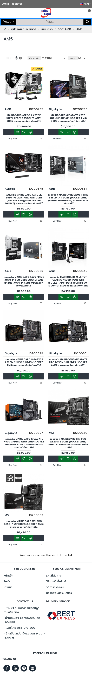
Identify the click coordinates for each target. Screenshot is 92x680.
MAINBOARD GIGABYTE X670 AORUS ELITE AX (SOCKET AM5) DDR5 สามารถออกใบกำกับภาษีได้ (68, 118)
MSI (51, 433)
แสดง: (73, 58)
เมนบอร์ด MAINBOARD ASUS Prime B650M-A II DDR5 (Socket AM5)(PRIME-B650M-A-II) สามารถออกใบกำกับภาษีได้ (68, 199)
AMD (8, 109)
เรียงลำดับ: (34, 58)
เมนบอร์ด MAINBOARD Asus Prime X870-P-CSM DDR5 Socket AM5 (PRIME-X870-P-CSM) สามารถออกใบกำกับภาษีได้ (24, 281)
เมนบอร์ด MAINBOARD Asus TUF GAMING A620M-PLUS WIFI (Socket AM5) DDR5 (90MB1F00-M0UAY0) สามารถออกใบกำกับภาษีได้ (68, 281)
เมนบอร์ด (47, 29)
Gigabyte (55, 109)
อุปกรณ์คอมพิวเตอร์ (23, 29)
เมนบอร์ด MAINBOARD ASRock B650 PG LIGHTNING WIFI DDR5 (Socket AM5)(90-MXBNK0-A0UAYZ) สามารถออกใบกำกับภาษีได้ (23, 199)
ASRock (10, 189)
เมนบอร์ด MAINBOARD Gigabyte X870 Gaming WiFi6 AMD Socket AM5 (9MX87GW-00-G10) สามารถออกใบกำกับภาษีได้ (24, 443)
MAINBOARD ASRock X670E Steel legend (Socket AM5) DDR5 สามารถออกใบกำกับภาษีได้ (23, 118)
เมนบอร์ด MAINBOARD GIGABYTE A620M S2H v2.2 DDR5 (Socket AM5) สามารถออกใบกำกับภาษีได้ (24, 362)
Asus (52, 189)
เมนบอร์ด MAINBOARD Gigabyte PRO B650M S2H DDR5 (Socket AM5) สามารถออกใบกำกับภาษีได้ (68, 362)
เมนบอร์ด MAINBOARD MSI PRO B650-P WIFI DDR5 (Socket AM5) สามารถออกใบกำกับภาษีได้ (24, 524)
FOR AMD (64, 29)
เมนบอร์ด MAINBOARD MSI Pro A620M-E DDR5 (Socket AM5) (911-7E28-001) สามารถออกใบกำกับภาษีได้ (68, 443)
